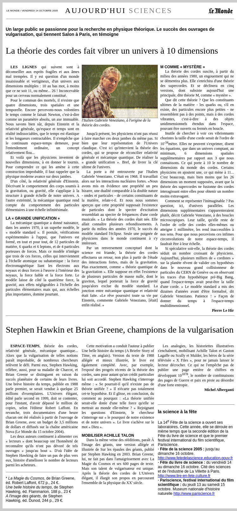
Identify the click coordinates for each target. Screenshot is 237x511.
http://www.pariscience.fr (194, 493)
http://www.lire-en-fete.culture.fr (184, 476)
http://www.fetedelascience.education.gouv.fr (195, 458)
